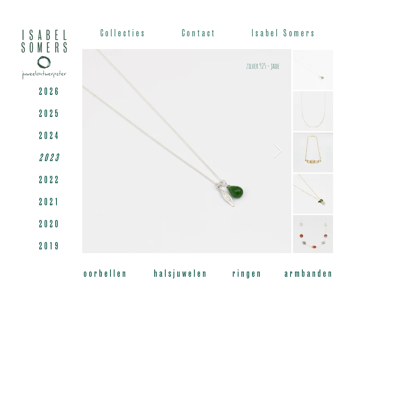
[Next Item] (277, 151)
